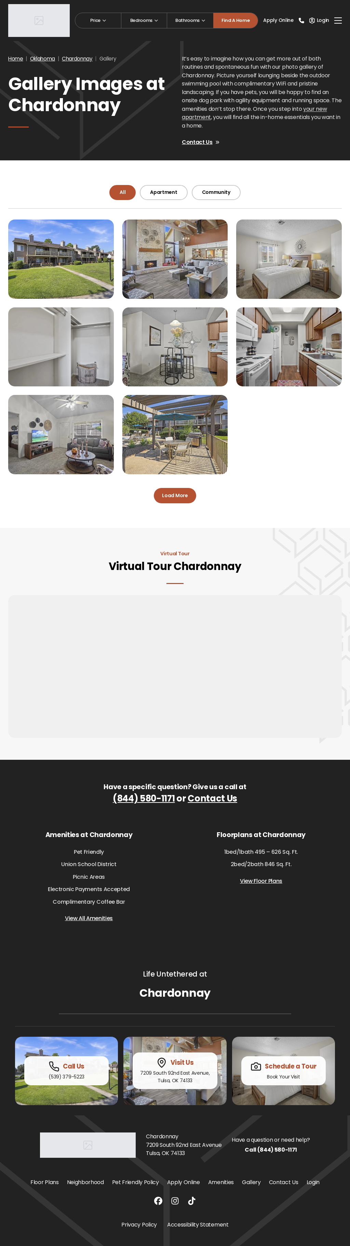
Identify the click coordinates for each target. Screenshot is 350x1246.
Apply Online (278, 20)
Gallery (251, 1182)
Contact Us (200, 142)
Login (313, 1182)
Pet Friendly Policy (135, 1182)
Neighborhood (85, 1182)
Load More (175, 495)
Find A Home (235, 20)
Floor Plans (44, 1182)
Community (216, 192)
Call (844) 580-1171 (271, 1150)
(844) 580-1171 (144, 798)
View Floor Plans (261, 881)
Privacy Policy (139, 1225)
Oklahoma (42, 58)
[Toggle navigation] (338, 20)
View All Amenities (89, 918)
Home (15, 58)
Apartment (163, 192)
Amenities (221, 1182)
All (122, 192)
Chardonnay (77, 58)
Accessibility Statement (198, 1225)
